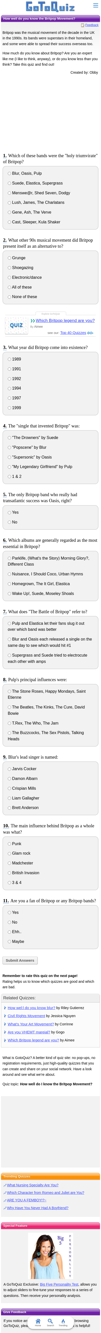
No (12, 522)
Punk (14, 844)
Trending (63, 1323)
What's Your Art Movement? (31, 1024)
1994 (14, 388)
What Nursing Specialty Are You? (32, 1185)
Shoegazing (20, 267)
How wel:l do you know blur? (31, 1008)
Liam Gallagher (23, 798)
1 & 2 (15, 476)
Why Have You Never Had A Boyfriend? (37, 1208)
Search (50, 1323)
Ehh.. (15, 932)
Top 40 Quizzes (73, 332)
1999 (14, 408)
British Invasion (23, 873)
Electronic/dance (25, 277)
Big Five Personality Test (59, 1284)
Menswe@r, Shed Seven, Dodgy (39, 193)
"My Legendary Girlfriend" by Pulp (40, 467)
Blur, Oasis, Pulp (25, 173)
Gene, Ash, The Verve (29, 212)
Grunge (17, 258)
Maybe (16, 941)
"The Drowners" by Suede (33, 437)
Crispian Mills (22, 788)
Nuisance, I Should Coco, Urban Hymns (45, 574)
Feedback (91, 25)
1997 (14, 398)
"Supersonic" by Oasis (30, 457)
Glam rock (19, 853)
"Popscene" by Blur (27, 447)
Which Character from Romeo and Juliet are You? (45, 1193)
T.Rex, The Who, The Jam (33, 723)
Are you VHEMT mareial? (29, 1032)
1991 (14, 369)
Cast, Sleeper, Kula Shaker (34, 222)
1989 (14, 359)
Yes (13, 512)
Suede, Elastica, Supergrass (35, 183)
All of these (20, 287)
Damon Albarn (23, 778)
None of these (22, 297)
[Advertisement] (51, 112)
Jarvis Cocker (22, 769)
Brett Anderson (23, 808)
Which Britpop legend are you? (65, 320)
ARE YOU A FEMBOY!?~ (26, 1200)
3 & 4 (15, 882)
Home (38, 1323)
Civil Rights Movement (26, 1016)
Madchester (20, 863)
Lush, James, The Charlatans (36, 202)
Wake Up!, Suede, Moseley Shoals (41, 593)
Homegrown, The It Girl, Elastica (39, 584)
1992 (14, 379)
